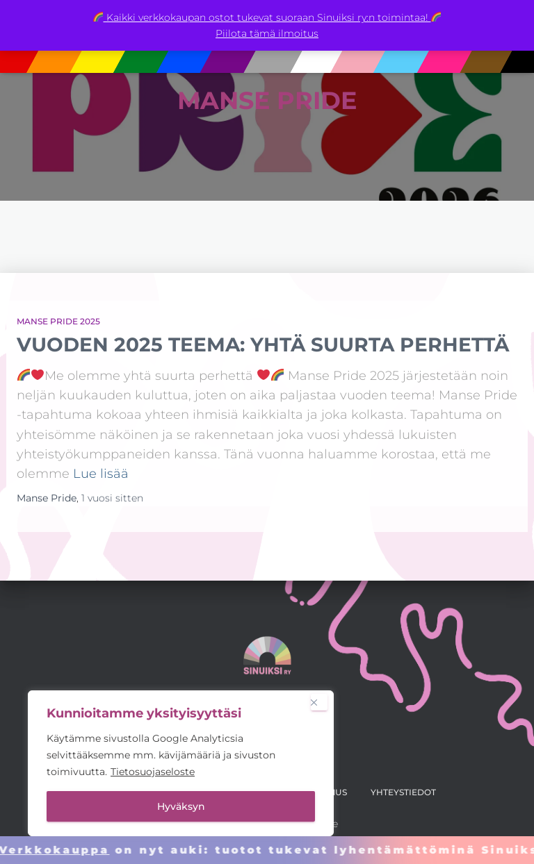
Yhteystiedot (403, 792)
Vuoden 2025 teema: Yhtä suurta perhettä (263, 344)
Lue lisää (101, 473)
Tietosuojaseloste (153, 771)
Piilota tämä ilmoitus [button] (267, 33)
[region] (181, 763)
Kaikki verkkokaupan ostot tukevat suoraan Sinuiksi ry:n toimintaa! (267, 17)
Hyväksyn (181, 806)
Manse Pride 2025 (58, 321)
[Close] (319, 702)
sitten (112, 498)
